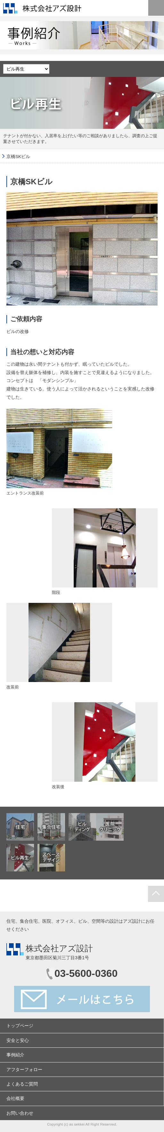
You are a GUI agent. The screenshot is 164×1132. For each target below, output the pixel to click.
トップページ (19, 1025)
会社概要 (15, 1098)
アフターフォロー (24, 1069)
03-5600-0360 (86, 973)
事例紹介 (15, 1054)
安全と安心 (17, 1040)
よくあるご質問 (22, 1083)
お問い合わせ (19, 1113)
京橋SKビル (18, 156)
